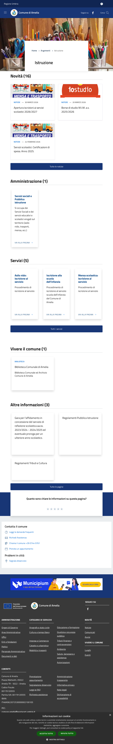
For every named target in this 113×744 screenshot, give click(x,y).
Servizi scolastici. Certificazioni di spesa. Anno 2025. (32, 149)
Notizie (17, 102)
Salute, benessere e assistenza (66, 655)
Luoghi (88, 650)
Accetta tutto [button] (46, 733)
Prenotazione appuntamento (36, 678)
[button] (56, 739)
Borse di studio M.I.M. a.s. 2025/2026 (75, 110)
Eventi (88, 655)
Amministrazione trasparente (64, 678)
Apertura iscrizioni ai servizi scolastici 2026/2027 (29, 110)
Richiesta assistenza (38, 694)
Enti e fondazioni (9, 641)
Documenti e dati (9, 656)
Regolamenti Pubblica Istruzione (80, 418)
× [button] (110, 715)
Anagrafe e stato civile (39, 627)
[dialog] (56, 728)
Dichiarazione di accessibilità (64, 696)
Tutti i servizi (56, 328)
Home (34, 50)
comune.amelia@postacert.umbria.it (18, 711)
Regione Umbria (11, 3)
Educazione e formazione (68, 627)
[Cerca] (107, 12)
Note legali (62, 689)
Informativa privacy (65, 685)
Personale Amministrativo (13, 651)
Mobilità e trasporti (38, 650)
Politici (5, 646)
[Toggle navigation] (5, 12)
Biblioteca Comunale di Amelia (31, 367)
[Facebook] (91, 12)
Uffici (4, 637)
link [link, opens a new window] (82, 728)
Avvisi (87, 637)
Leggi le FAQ (34, 689)
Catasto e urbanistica (38, 645)
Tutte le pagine (56, 486)
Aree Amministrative (11, 632)
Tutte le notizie (56, 166)
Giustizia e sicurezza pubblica (66, 634)
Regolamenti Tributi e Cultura (31, 463)
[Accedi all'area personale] (101, 4)
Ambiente (61, 649)
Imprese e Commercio (39, 640)
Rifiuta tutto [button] (67, 733)
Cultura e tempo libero (39, 632)
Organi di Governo (10, 627)
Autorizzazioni (63, 662)
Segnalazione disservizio (40, 685)
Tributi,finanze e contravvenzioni (64, 642)
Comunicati (90, 632)
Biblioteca (19, 361)
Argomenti (45, 50)
